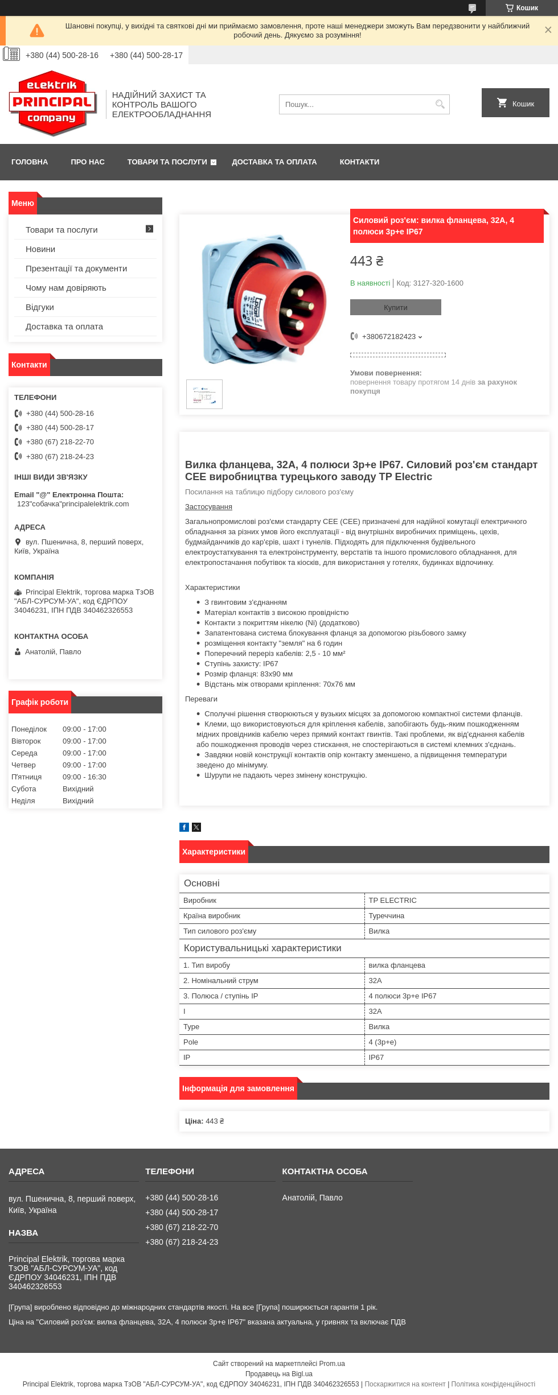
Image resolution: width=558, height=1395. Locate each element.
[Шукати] (440, 104)
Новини (40, 249)
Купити (396, 307)
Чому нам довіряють (66, 287)
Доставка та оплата (274, 162)
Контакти (360, 162)
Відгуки (40, 307)
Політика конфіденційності (494, 1384)
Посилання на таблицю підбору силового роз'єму (269, 492)
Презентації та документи (76, 268)
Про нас (87, 162)
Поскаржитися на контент (404, 1384)
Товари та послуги (167, 162)
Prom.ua (332, 1364)
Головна (29, 162)
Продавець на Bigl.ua (279, 1374)
